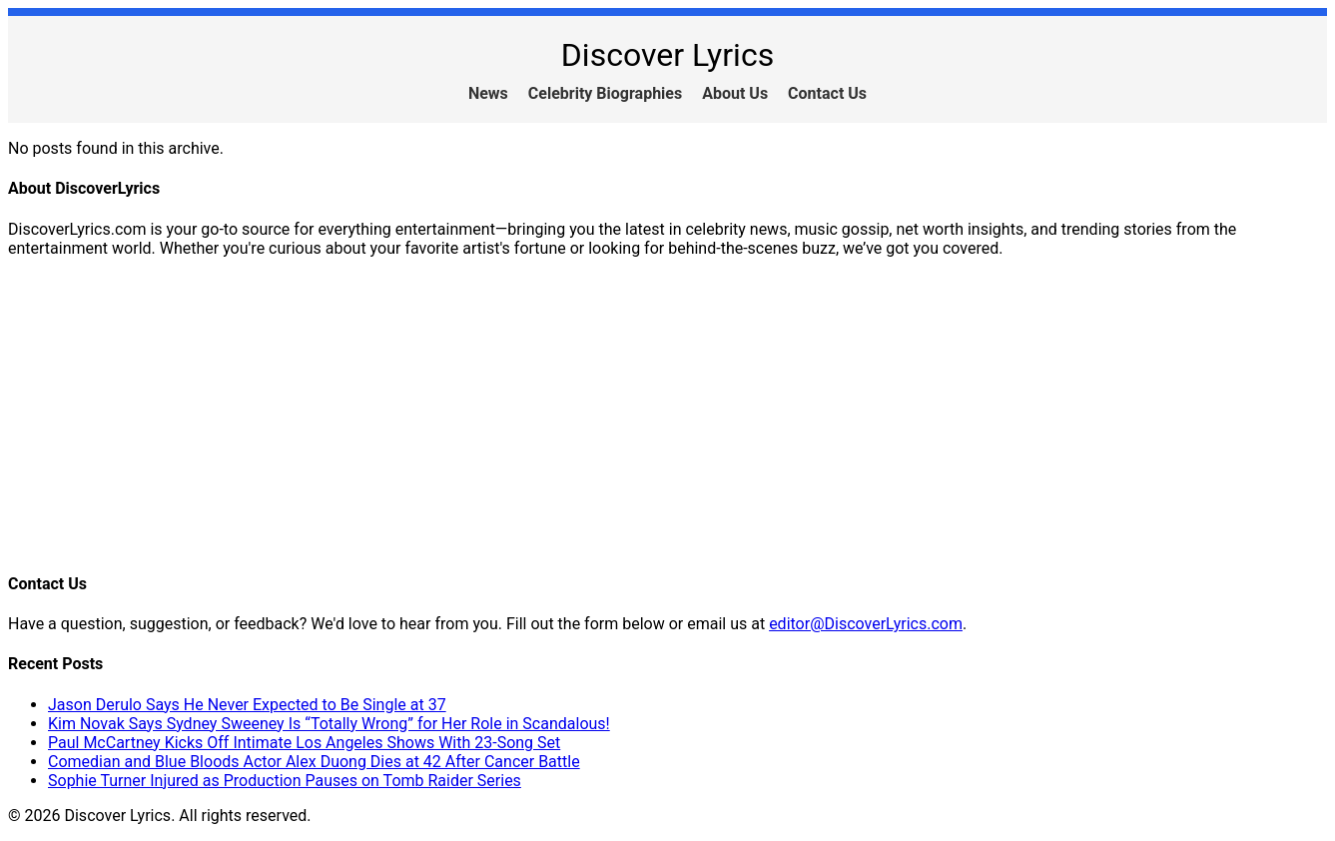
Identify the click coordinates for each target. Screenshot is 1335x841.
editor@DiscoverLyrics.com (866, 623)
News (488, 93)
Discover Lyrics (667, 55)
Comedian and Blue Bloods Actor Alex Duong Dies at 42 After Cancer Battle (314, 761)
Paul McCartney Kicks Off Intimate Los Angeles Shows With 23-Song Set (304, 742)
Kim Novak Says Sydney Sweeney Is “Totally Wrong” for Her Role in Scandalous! (329, 723)
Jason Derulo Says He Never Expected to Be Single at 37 (247, 704)
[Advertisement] (607, 413)
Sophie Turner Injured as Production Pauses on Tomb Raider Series (284, 780)
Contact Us (827, 93)
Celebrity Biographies (605, 93)
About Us (735, 93)
